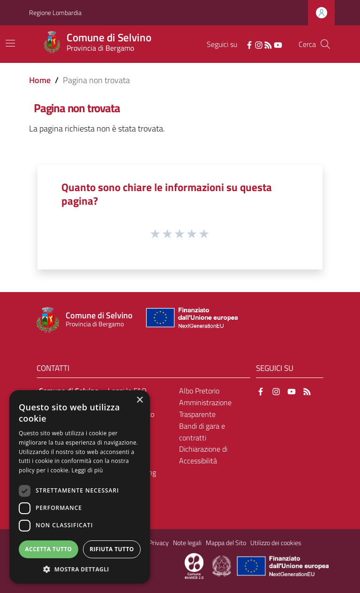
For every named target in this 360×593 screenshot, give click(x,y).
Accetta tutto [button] (48, 549)
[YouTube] (278, 44)
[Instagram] (258, 44)
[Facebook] (249, 44)
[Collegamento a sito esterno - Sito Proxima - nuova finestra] (194, 565)
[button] (80, 569)
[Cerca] (325, 44)
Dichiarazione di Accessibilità (203, 454)
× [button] (139, 400)
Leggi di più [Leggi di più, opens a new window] (87, 470)
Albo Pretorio (199, 390)
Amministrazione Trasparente (205, 408)
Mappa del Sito (226, 542)
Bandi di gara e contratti (202, 431)
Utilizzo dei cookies (275, 542)
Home (40, 80)
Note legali (187, 542)
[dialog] (79, 487)
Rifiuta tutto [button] (112, 549)
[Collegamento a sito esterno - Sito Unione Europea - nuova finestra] (191, 320)
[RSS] (268, 44)
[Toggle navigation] (10, 43)
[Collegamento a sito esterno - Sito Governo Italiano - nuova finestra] (222, 565)
